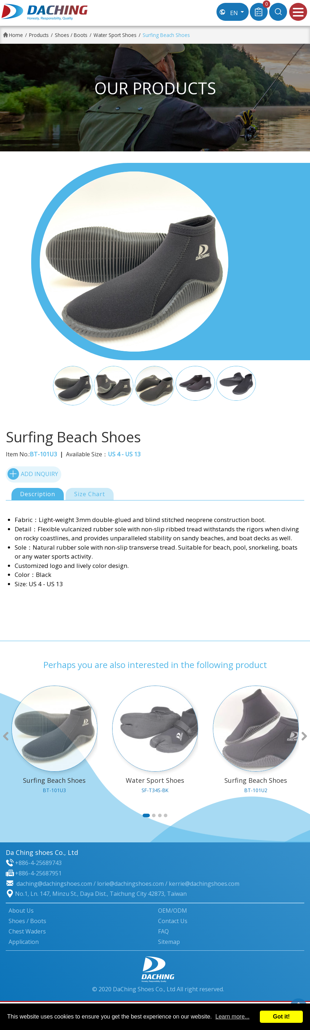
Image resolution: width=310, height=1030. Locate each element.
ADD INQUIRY (33, 473)
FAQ (163, 931)
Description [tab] (37, 494)
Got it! (281, 1016)
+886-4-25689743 (38, 863)
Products (39, 35)
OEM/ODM (172, 910)
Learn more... (232, 1016)
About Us (21, 910)
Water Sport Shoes (115, 35)
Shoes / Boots (71, 35)
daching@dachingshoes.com (54, 884)
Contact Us (172, 921)
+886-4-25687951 (38, 873)
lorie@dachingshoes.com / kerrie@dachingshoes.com (168, 884)
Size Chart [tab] (89, 494)
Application (24, 942)
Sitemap (169, 942)
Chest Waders (27, 931)
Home (16, 35)
